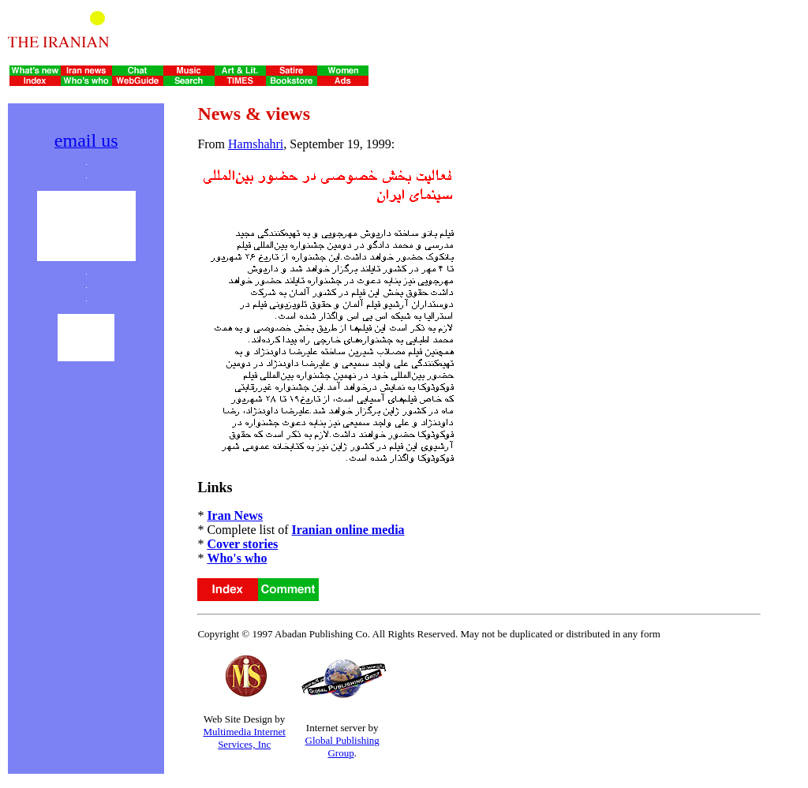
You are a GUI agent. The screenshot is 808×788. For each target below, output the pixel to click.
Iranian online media (347, 529)
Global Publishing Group (342, 746)
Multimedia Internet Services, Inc (245, 738)
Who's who (237, 558)
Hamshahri (255, 144)
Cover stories (242, 544)
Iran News (235, 515)
